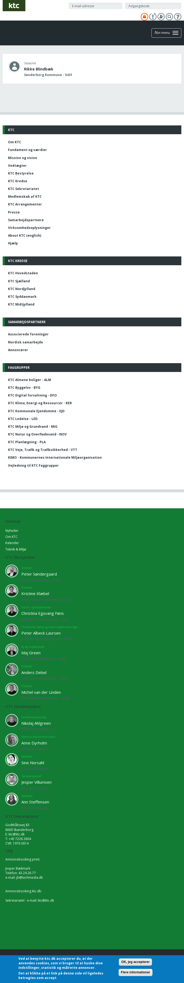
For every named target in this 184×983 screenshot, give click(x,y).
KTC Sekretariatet (23, 189)
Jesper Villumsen (36, 782)
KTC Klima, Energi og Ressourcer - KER (40, 403)
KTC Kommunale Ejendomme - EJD (36, 411)
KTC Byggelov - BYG (24, 387)
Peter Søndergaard (39, 574)
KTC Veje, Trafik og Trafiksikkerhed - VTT (42, 449)
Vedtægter (17, 165)
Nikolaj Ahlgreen (36, 723)
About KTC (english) (24, 235)
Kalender (12, 543)
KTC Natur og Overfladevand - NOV (37, 434)
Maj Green (31, 652)
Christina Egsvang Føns (42, 613)
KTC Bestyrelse (21, 173)
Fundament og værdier (27, 150)
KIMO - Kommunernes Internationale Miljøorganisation (55, 457)
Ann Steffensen (35, 801)
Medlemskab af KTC (25, 196)
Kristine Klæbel (35, 593)
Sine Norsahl (32, 762)
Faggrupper (19, 367)
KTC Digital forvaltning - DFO (32, 395)
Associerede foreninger (28, 334)
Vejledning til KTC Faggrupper (33, 465)
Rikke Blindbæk (38, 69)
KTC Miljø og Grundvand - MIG (32, 426)
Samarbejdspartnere (26, 220)
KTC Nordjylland (21, 289)
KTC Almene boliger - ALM (29, 380)
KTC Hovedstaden (23, 273)
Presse (14, 212)
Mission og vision (22, 158)
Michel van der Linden (41, 692)
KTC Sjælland (19, 281)
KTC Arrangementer (25, 204)
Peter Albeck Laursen (41, 633)
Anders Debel (33, 672)
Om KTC (14, 142)
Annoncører (18, 350)
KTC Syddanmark (22, 296)
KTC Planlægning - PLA (27, 442)
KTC (11, 130)
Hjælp (13, 243)
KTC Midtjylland (21, 304)
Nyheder (11, 530)
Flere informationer (135, 972)
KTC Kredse (17, 181)
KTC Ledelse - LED (23, 419)
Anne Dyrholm (34, 743)
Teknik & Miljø (15, 549)
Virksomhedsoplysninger (29, 227)
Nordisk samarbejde (25, 342)
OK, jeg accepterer (135, 962)
